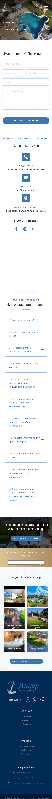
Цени (27, 726)
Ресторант (27, 722)
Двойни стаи (26, 748)
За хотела (27, 714)
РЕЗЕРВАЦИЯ (20, 535)
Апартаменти (26, 752)
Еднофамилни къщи (26, 744)
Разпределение (27, 718)
